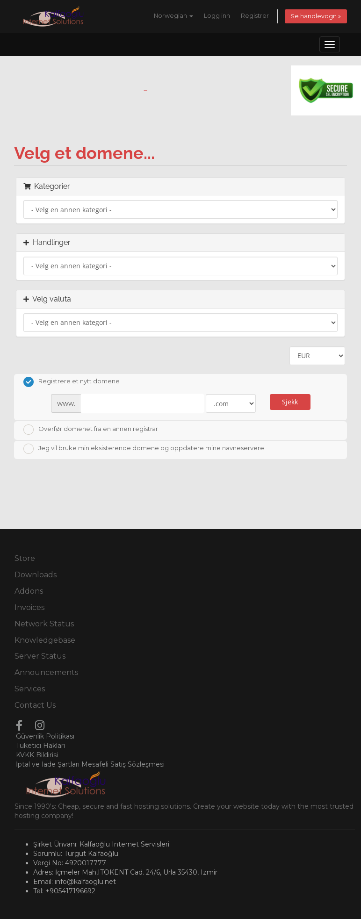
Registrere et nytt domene (71, 382)
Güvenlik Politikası (45, 736)
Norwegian (173, 15)
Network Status (44, 623)
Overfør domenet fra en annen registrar (90, 429)
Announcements (46, 672)
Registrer (255, 15)
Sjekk (290, 401)
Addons (28, 591)
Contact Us (35, 705)
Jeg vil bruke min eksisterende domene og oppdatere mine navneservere (143, 449)
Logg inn (217, 15)
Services (29, 688)
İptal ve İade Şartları (47, 764)
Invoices (29, 607)
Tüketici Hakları (40, 745)
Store (24, 558)
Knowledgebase (44, 640)
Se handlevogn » (316, 16)
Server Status (39, 656)
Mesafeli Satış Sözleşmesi (123, 764)
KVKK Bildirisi (37, 755)
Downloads (35, 574)
